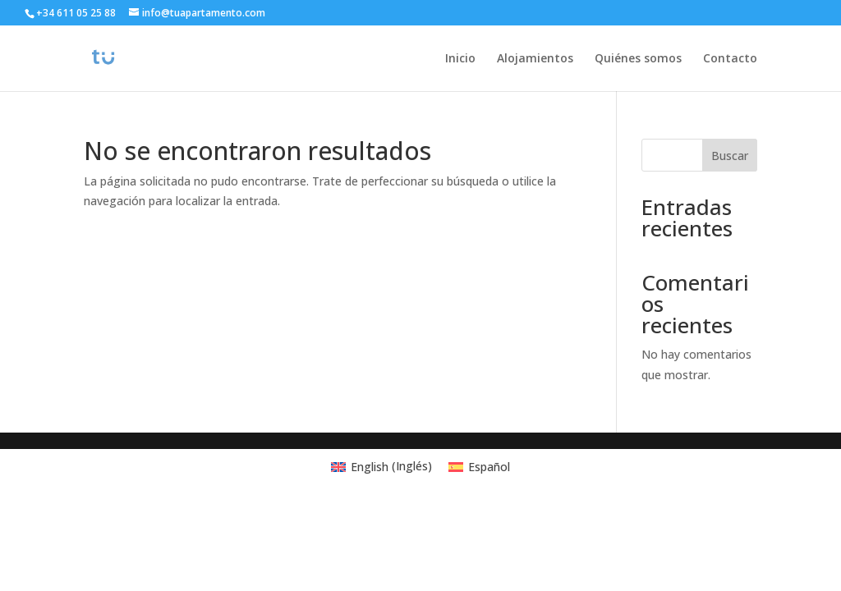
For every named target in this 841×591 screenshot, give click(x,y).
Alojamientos (535, 59)
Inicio (460, 59)
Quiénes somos (638, 59)
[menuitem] (381, 466)
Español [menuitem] (489, 466)
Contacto (730, 59)
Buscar (729, 155)
